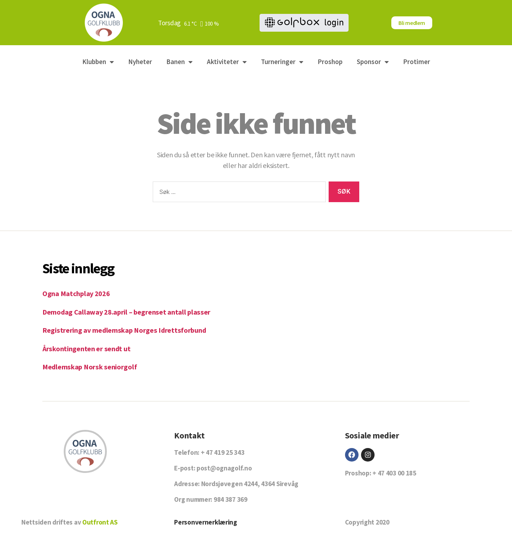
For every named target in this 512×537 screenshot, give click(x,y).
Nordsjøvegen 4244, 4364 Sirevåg (249, 483)
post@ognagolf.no (224, 468)
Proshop (330, 61)
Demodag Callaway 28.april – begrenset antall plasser (127, 312)
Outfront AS (99, 522)
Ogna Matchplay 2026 (76, 293)
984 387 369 (230, 499)
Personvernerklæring (205, 522)
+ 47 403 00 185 (394, 473)
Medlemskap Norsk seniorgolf (90, 367)
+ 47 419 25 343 (223, 452)
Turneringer (282, 62)
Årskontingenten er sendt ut (87, 348)
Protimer (416, 61)
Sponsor (373, 62)
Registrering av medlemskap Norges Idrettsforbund (125, 330)
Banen (179, 62)
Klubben (98, 62)
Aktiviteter (227, 62)
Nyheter (140, 61)
